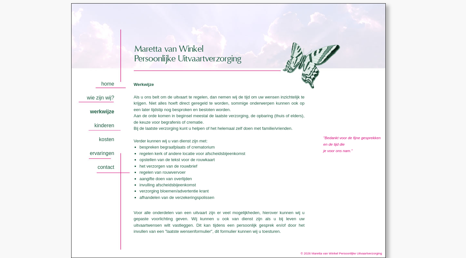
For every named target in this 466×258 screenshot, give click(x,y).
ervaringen (102, 153)
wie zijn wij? (100, 97)
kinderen (104, 125)
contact (105, 167)
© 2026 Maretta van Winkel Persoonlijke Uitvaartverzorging (343, 253)
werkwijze (102, 111)
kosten (106, 139)
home (107, 84)
